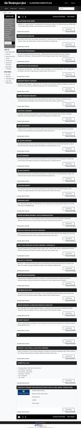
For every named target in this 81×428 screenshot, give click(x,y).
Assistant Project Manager (26, 81)
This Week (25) (10, 79)
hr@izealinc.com (25, 325)
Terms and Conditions (40, 422)
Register (73, 3)
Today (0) (8, 76)
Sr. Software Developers (26, 21)
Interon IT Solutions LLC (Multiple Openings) (32, 348)
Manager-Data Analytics (25, 36)
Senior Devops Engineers (26, 275)
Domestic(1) (9, 60)
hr (18, 335)
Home (6, 8)
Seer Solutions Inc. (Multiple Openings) (31, 230)
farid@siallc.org (30, 205)
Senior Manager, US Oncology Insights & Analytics (34, 305)
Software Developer (24, 290)
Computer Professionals (26, 51)
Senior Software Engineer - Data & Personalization (35, 215)
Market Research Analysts (26, 96)
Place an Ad (13, 8)
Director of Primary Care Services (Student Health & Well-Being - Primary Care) (45, 387)
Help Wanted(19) (10, 52)
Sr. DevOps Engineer (24, 141)
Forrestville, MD (23, 363)
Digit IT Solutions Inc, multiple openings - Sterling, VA (36, 245)
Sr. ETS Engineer (23, 155)
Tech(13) (8, 54)
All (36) (8, 74)
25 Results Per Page (59, 16)
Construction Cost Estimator (27, 66)
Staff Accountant (23, 126)
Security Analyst (23, 320)
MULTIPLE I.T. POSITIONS (24, 260)
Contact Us (22, 8)
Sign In (66, 3)
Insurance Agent (23, 200)
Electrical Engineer (24, 111)
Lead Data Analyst (23, 185)
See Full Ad (69, 29)
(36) (6, 50)
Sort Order (70, 16)
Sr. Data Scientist (23, 170)
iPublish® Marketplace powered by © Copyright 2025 (40, 425)
